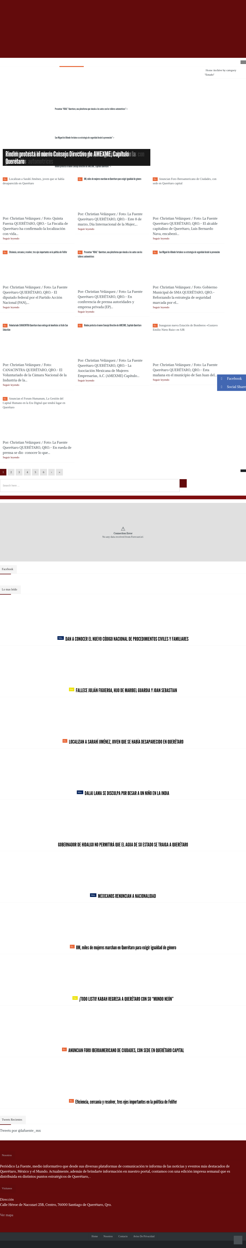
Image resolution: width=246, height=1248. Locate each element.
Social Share (231, 387)
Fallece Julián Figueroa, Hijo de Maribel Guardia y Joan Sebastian (123, 690)
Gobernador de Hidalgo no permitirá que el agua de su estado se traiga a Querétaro (123, 845)
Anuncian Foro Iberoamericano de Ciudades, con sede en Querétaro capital (123, 1050)
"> (64, 109)
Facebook (229, 378)
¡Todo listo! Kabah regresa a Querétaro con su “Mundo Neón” (122, 999)
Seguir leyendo (11, 238)
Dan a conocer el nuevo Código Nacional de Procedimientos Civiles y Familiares (123, 639)
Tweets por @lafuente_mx (20, 1130)
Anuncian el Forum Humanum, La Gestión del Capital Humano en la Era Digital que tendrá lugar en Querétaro (34, 403)
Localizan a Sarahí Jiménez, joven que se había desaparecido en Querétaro (123, 742)
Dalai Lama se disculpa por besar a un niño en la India (123, 793)
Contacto (123, 1236)
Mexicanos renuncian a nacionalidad (123, 896)
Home (209, 70)
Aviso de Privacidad (144, 1236)
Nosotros (108, 1236)
